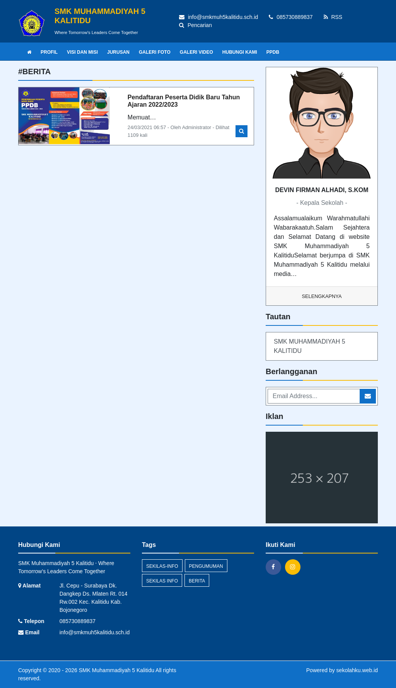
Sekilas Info (162, 581)
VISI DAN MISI (82, 52)
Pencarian (195, 25)
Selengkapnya (322, 296)
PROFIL (49, 52)
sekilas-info (162, 566)
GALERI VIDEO (196, 52)
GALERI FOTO (155, 52)
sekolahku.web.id (357, 670)
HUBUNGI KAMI (239, 52)
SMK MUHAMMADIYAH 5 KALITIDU (309, 346)
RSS (333, 17)
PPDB (272, 52)
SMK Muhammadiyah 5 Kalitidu (115, 670)
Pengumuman (206, 566)
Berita (197, 581)
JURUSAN (118, 52)
